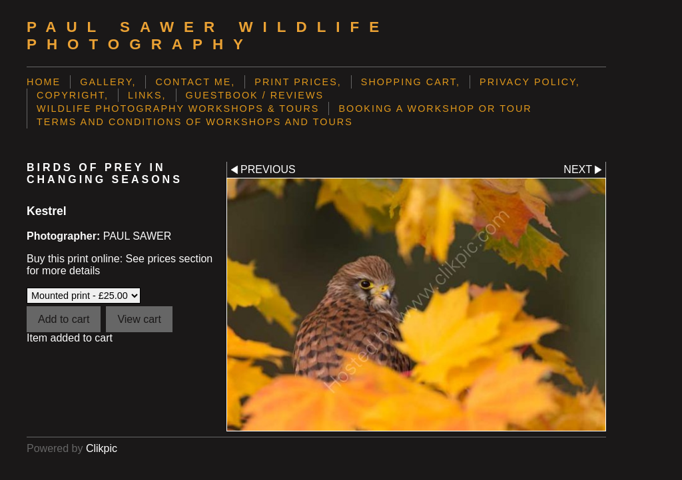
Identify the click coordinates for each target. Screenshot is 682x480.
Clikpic (101, 448)
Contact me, (195, 82)
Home (44, 82)
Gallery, (108, 82)
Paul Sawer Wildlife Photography (208, 36)
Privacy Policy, (530, 82)
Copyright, (73, 95)
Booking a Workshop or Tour (434, 108)
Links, (147, 95)
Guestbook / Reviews (255, 95)
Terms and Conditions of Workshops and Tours (195, 122)
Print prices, (298, 82)
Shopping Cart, (410, 82)
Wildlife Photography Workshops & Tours (178, 108)
